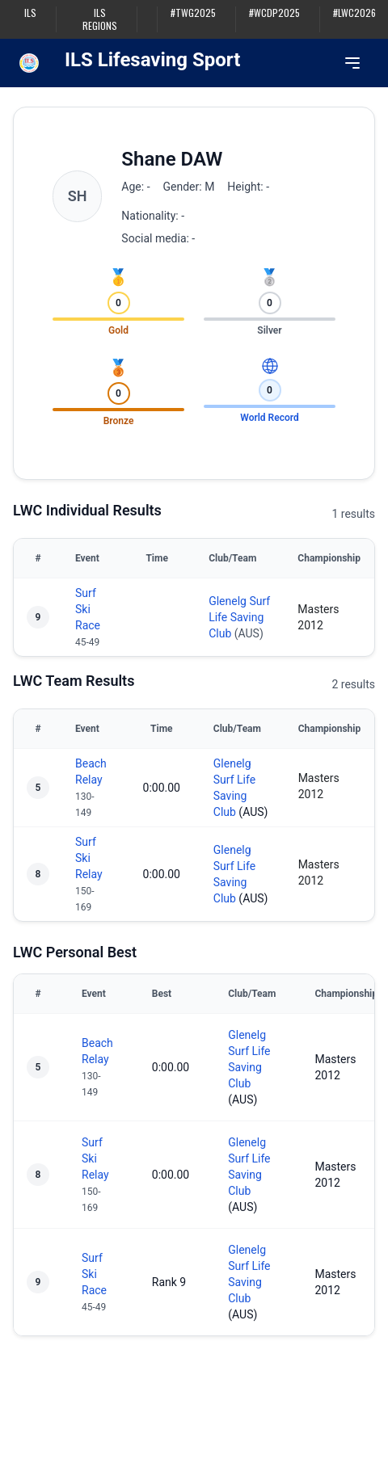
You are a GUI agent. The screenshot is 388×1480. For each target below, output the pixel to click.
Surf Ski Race (87, 609)
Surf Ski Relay (89, 858)
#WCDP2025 (274, 12)
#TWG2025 (193, 12)
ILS (30, 12)
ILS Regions (99, 19)
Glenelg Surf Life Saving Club (239, 617)
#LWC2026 (354, 12)
